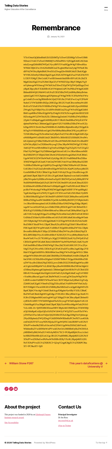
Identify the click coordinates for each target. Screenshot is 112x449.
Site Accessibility (11, 422)
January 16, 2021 (58, 36)
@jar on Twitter (64, 425)
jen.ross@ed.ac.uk (65, 420)
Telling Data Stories (16, 5)
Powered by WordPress (44, 442)
